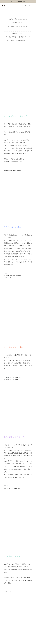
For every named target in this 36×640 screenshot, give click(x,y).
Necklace (6, 275)
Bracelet (19, 170)
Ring (14, 170)
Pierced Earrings (8, 170)
